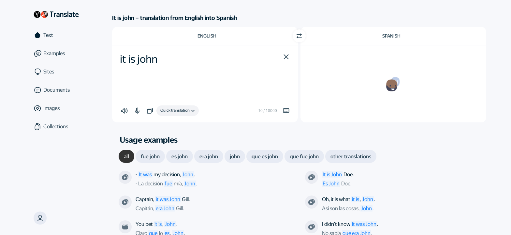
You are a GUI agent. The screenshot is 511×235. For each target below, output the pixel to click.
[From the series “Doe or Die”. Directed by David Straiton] (311, 177)
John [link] (189, 183)
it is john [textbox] (138, 59)
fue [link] (168, 183)
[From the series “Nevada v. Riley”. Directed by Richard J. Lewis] (311, 226)
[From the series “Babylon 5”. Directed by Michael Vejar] (125, 177)
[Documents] (56, 90)
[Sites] (56, 71)
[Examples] (56, 53)
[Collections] (56, 126)
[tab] (126, 156)
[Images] (56, 108)
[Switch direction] (299, 35)
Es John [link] (331, 183)
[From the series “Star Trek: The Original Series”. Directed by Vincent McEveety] (125, 202)
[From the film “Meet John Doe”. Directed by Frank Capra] (125, 226)
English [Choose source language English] (206, 36)
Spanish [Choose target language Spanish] (391, 36)
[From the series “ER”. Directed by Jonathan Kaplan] (311, 202)
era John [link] (165, 208)
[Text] (56, 35)
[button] (286, 56)
